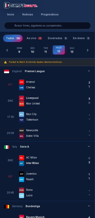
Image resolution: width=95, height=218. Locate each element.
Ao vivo (34, 38)
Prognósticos (50, 14)
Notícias (27, 14)
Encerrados (58, 38)
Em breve (81, 38)
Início (10, 14)
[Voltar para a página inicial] (20, 5)
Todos (13, 38)
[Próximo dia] (88, 50)
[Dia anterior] (7, 50)
